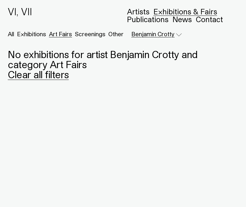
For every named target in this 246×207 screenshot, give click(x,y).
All (11, 34)
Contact (209, 19)
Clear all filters (38, 74)
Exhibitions (31, 34)
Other (116, 34)
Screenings (90, 34)
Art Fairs (60, 34)
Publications (148, 19)
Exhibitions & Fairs (185, 11)
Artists (138, 11)
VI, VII (20, 11)
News (182, 19)
